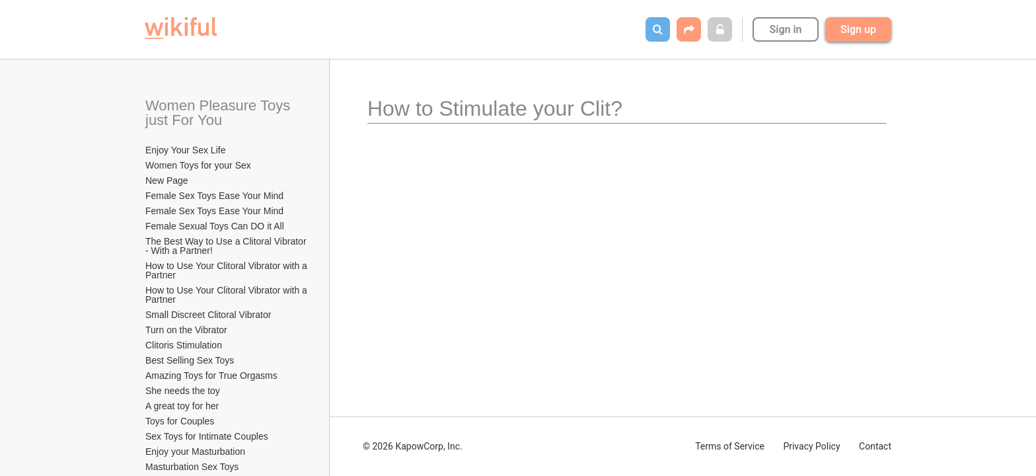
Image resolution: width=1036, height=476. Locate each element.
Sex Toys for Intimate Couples (206, 436)
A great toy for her (182, 406)
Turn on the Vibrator (186, 330)
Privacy (811, 446)
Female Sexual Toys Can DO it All (214, 226)
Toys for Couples (179, 421)
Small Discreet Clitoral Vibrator (208, 314)
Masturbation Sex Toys (192, 466)
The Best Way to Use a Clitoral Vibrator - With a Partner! (227, 246)
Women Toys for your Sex (198, 165)
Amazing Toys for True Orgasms (211, 375)
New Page (166, 180)
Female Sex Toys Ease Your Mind (214, 195)
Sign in (785, 29)
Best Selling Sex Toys (189, 360)
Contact (875, 446)
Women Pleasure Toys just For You (219, 112)
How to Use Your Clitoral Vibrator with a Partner (227, 270)
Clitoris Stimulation (183, 345)
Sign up (858, 29)
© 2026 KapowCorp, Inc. (412, 446)
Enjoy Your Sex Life (185, 150)
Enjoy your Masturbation (195, 451)
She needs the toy (182, 390)
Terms (729, 446)
